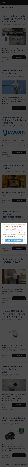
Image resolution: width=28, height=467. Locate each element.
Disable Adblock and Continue (14, 240)
